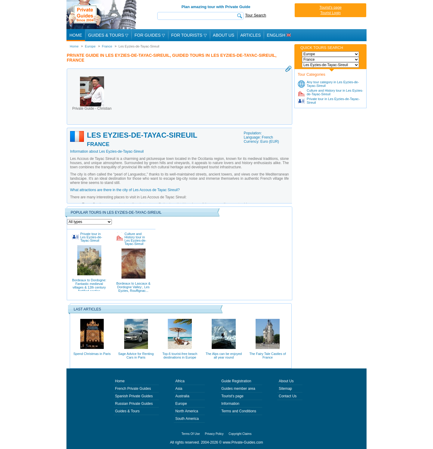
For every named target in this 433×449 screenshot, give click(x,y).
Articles (250, 35)
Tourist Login (330, 13)
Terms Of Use (191, 433)
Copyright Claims (240, 433)
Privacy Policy (214, 433)
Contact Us (287, 396)
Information (230, 404)
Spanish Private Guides (134, 396)
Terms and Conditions (238, 411)
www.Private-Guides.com (243, 442)
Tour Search (255, 15)
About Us (223, 35)
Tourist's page (330, 7)
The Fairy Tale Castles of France (267, 339)
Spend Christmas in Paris (92, 337)
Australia (182, 396)
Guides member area (238, 388)
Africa (180, 381)
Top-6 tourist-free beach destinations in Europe (179, 339)
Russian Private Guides (134, 404)
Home (75, 35)
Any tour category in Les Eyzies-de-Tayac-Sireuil (333, 83)
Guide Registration (236, 381)
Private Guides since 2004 (102, 14)
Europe (181, 404)
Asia (178, 388)
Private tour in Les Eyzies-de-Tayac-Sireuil (333, 100)
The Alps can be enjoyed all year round (224, 339)
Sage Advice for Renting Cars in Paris (136, 339)
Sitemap (285, 388)
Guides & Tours (127, 411)
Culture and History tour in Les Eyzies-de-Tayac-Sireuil (335, 92)
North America (186, 411)
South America (187, 419)
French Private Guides (133, 388)
